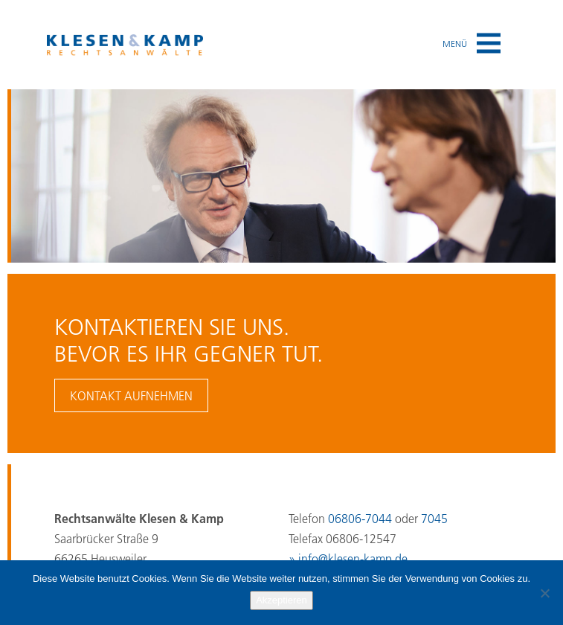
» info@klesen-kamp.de (348, 558)
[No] (544, 593)
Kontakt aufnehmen (131, 395)
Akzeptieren (281, 600)
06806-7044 (360, 518)
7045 (434, 518)
